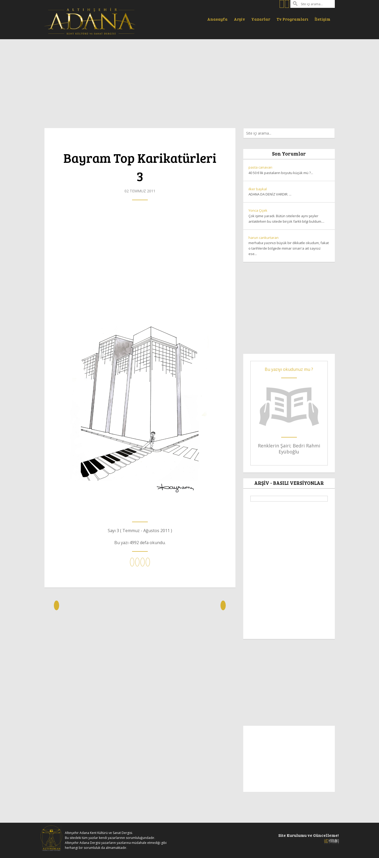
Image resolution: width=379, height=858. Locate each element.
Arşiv (239, 19)
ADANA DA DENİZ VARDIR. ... (289, 191)
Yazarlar (260, 19)
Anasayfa (217, 19)
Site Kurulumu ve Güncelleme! (308, 838)
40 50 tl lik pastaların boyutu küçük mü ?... (289, 170)
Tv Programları (292, 19)
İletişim (322, 19)
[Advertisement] (190, 81)
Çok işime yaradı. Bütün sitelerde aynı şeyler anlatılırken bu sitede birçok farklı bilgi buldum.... (289, 216)
